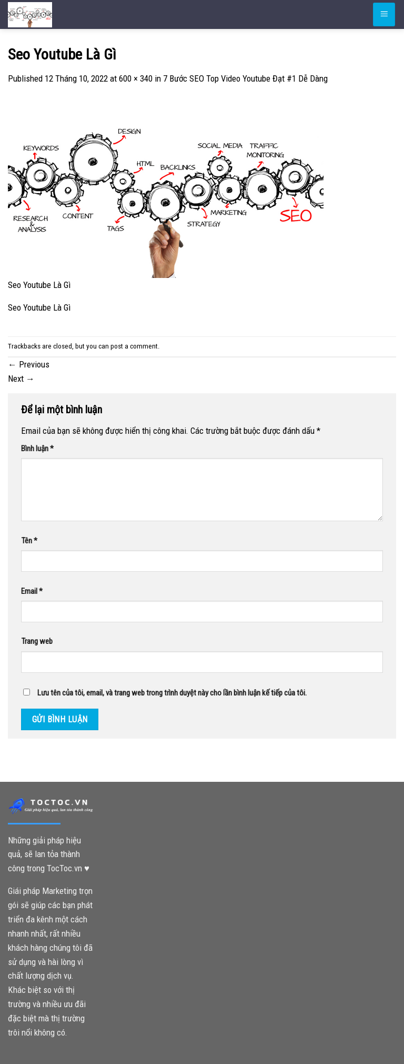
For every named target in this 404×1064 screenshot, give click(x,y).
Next (21, 378)
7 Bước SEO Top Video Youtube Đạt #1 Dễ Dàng (245, 78)
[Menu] (384, 14)
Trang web (37, 641)
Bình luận (37, 448)
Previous (28, 364)
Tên (29, 540)
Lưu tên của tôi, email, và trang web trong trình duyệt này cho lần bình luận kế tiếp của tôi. (172, 693)
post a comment (134, 346)
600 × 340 (136, 78)
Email (32, 591)
